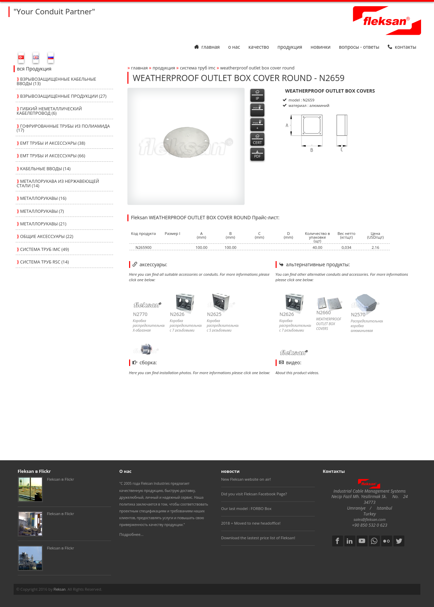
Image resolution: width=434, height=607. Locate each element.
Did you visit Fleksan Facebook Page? (254, 493)
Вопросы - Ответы (359, 47)
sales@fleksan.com (370, 519)
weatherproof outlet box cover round (257, 68)
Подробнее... (131, 534)
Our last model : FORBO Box (246, 508)
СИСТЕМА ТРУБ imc (197, 68)
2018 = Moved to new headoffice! (251, 523)
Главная (207, 47)
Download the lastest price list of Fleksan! (258, 537)
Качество (258, 47)
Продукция (289, 47)
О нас (234, 47)
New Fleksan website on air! (246, 479)
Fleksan (59, 589)
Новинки (321, 47)
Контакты (402, 47)
